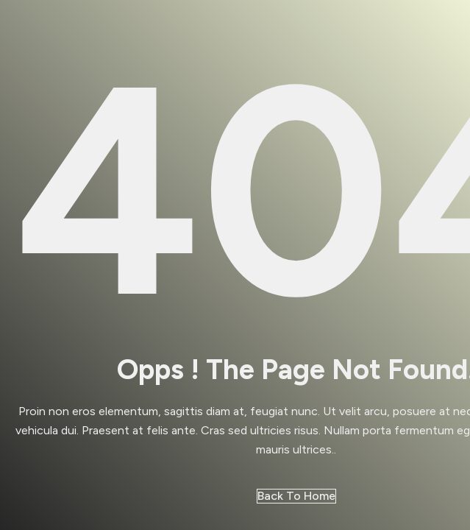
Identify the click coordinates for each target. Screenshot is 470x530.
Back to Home (296, 496)
